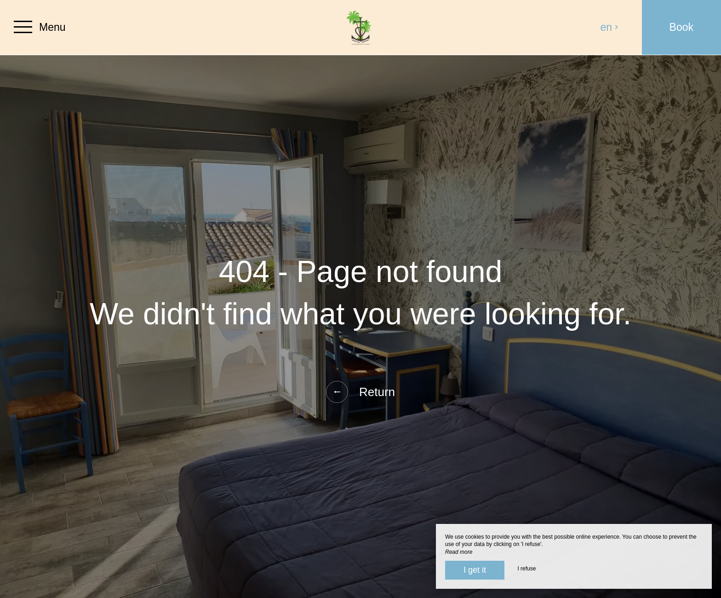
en (610, 27)
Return (360, 392)
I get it (475, 570)
